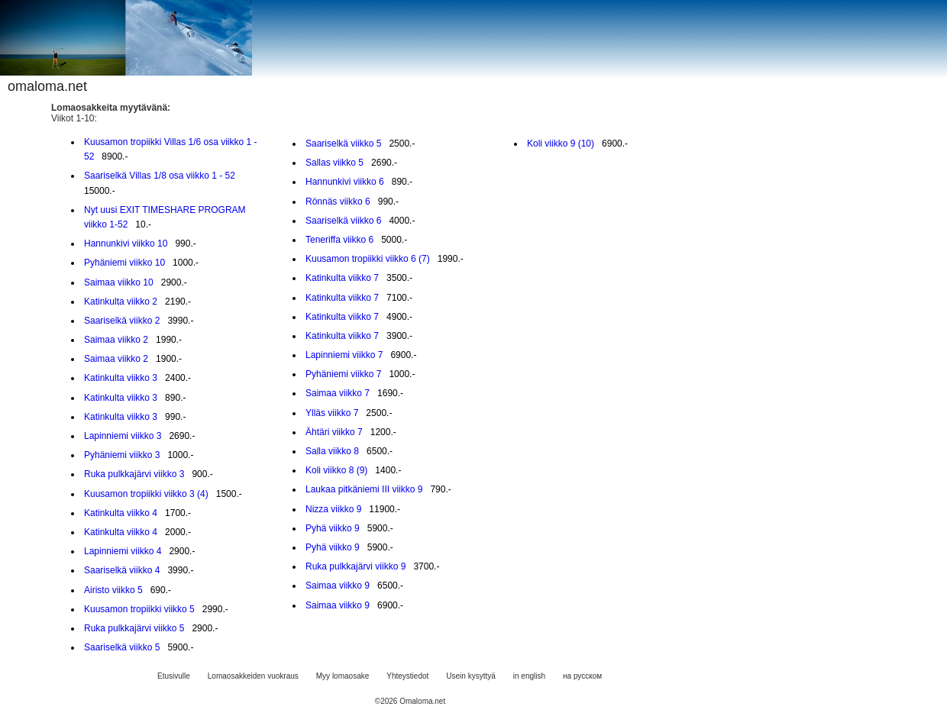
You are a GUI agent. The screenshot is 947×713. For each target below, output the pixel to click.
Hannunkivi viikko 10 (125, 243)
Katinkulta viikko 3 (120, 378)
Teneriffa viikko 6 (339, 239)
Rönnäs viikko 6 (337, 201)
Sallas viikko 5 (334, 162)
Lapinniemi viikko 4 (122, 551)
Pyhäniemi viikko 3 (122, 455)
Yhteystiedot (407, 676)
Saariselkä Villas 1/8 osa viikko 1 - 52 (159, 175)
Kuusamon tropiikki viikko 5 (139, 609)
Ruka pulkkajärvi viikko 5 (134, 628)
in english (529, 676)
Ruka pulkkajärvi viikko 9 (355, 566)
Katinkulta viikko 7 (342, 278)
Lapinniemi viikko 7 (344, 355)
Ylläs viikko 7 (331, 413)
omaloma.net (47, 86)
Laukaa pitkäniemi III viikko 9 (363, 489)
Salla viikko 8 (332, 451)
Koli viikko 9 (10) (560, 143)
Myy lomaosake (342, 676)
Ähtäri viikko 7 (334, 432)
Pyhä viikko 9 (332, 528)
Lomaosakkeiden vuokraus (253, 676)
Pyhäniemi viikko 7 (343, 374)
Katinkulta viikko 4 (120, 513)
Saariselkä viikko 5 (122, 647)
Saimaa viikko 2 (116, 339)
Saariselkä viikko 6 (343, 220)
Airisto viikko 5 (113, 590)
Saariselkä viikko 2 (122, 320)
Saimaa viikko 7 (337, 393)
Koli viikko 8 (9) (336, 470)
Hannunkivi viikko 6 (344, 181)
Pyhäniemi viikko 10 (124, 262)
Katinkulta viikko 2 (120, 301)
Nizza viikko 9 (333, 509)
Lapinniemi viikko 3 (122, 436)
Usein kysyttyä (470, 676)
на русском (582, 676)
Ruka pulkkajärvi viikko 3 (134, 474)
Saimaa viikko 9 (337, 585)
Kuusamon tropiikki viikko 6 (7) (367, 258)
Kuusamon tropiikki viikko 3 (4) (146, 494)
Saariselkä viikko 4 (122, 570)
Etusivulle (173, 676)
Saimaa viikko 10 (119, 282)
